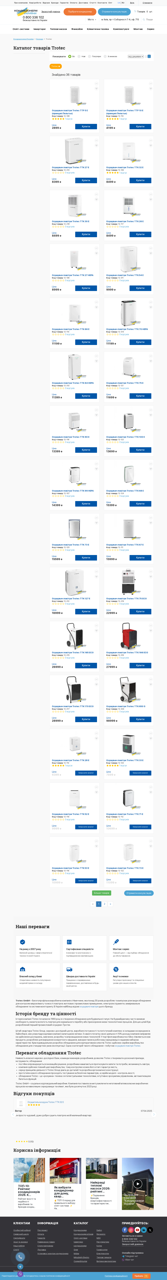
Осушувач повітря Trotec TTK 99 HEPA (73, 491)
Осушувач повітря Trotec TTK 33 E (124, 760)
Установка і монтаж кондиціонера (52, 1253)
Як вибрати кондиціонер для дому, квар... (64, 1192)
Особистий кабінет (22, 1230)
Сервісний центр (21, 1234)
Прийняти (141, 1276)
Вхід (132, 3)
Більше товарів (101, 893)
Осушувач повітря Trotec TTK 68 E (125, 491)
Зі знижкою (112, 56)
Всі (73, 56)
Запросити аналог (86, 773)
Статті (93, 3)
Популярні (96, 56)
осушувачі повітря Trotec (127, 1046)
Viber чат (128, 1260)
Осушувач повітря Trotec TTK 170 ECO (73, 706)
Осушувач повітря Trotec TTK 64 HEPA (73, 383)
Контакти (102, 3)
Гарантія (64, 3)
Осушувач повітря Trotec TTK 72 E (124, 868)
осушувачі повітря (89, 1007)
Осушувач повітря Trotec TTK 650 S (125, 706)
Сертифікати (19, 1238)
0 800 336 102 (33, 17)
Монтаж (138, 29)
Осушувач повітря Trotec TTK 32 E (124, 167)
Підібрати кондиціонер (80, 11)
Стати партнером (45, 1246)
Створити (147, 3)
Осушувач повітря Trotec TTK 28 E (70, 760)
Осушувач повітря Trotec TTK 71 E (124, 814)
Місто (92, 19)
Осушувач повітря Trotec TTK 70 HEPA (127, 329)
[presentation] (13, 1115)
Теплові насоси (58, 29)
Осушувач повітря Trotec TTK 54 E (125, 275)
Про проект (42, 1230)
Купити (86, 126)
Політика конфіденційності (116, 1276)
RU (123, 3)
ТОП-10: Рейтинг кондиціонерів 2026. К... (29, 1191)
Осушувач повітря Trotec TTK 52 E (70, 814)
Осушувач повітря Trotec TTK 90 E (70, 437)
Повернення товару (46, 1242)
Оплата (73, 3)
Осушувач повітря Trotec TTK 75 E (124, 383)
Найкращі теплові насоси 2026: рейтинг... (100, 1187)
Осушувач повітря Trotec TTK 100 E (125, 437)
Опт (110, 3)
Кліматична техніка (98, 29)
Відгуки (46, 3)
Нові (83, 56)
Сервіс (150, 29)
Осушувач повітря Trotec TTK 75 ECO (126, 598)
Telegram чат (130, 1256)
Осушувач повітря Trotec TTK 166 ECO (127, 652)
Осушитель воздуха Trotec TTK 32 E (46, 1102)
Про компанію (21, 3)
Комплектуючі (121, 29)
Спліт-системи (21, 29)
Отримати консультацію (114, 11)
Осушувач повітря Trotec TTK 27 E (70, 167)
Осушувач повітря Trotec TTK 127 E (71, 598)
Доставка (83, 3)
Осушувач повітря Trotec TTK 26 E (125, 221)
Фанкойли (77, 29)
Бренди (55, 3)
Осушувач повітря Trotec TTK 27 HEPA (72, 275)
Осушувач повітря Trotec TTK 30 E (70, 221)
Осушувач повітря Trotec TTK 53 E (70, 868)
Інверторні (40, 29)
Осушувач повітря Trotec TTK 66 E (70, 329)
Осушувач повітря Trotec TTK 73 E (70, 545)
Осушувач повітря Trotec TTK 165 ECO (73, 652)
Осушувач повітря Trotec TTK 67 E (125, 545)
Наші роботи (35, 3)
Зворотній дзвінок (50, 11)
